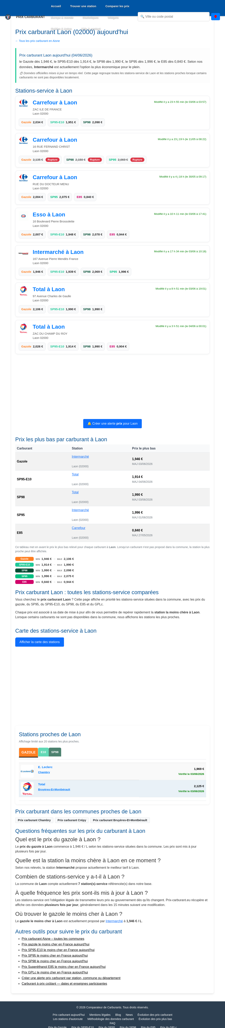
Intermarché (80, 456)
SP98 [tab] (55, 752)
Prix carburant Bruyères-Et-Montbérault (120, 820)
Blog (118, 1015)
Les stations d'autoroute (68, 1019)
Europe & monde (62, 17)
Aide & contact (91, 28)
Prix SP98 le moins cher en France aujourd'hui (55, 961)
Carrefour (78, 528)
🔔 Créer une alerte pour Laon (112, 423)
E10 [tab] (44, 752)
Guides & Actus (61, 28)
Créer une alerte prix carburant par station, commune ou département (71, 978)
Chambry (44, 772)
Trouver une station (83, 6)
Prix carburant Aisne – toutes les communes (53, 939)
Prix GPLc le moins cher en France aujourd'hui (55, 972)
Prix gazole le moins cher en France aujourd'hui (55, 944)
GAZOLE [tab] (28, 752)
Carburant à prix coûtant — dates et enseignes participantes (64, 984)
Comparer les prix (117, 6)
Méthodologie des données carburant (110, 1019)
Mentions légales (99, 1015)
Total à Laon (49, 289)
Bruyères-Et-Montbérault (54, 789)
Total (75, 474)
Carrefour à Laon (55, 102)
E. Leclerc (45, 767)
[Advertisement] (112, 387)
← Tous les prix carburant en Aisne (37, 40)
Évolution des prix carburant (155, 1015)
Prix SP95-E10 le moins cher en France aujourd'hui (58, 950)
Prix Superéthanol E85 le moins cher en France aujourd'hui (63, 967)
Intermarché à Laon (58, 252)
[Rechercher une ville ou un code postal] (174, 16)
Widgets (113, 17)
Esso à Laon (49, 214)
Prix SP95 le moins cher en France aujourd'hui (55, 956)
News (129, 1015)
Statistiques (90, 17)
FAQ (112, 1023)
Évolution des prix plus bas (155, 1019)
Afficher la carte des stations (39, 642)
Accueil (56, 6)
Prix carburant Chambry (34, 820)
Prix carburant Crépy (72, 820)
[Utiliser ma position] (215, 16)
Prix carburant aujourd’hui (69, 1015)
